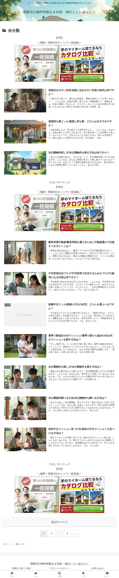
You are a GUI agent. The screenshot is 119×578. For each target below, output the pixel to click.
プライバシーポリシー (59, 568)
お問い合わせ (97, 568)
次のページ (59, 522)
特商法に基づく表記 (21, 568)
